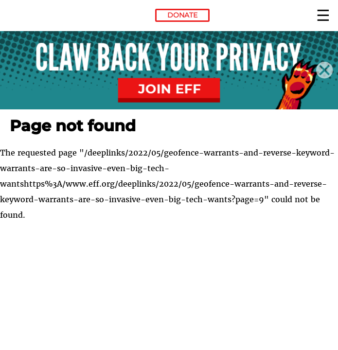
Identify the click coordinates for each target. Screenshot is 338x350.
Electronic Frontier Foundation (36, 17)
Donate (182, 15)
